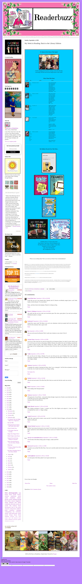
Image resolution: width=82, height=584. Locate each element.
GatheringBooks (31, 455)
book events (12, 494)
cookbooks (8, 504)
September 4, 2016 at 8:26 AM (43, 298)
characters (7, 508)
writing (11, 508)
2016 (8, 409)
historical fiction (17, 518)
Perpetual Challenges (47, 36)
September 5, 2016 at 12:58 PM (50, 437)
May (9, 461)
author (40, 80)
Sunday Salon (29, 264)
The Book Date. (39, 282)
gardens (19, 519)
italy (14, 511)
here (39, 410)
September (10, 417)
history (14, 508)
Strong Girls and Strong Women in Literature (13, 438)
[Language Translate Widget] (11, 262)
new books (18, 502)
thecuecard (30, 446)
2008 (8, 487)
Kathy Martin (31, 406)
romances (7, 516)
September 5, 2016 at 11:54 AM (42, 426)
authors (19, 498)
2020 (8, 400)
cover (27, 80)
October (10, 415)
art (20, 504)
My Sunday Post (31, 372)
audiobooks (10, 519)
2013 (8, 476)
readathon (12, 498)
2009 (8, 484)
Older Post (74, 483)
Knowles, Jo (34, 105)
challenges (18, 510)
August (9, 454)
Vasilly (29, 354)
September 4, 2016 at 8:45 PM (39, 365)
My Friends (10, 314)
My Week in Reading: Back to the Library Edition (14, 451)
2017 (8, 407)
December (10, 411)
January (9, 469)
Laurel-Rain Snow (32, 298)
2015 (8, 472)
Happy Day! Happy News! (13, 433)
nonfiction (13, 496)
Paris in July (14, 507)
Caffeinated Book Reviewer (39, 271)
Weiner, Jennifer (35, 93)
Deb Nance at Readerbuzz (12, 128)
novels (17, 504)
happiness (18, 501)
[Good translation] (3, 564)
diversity (13, 504)
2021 (8, 398)
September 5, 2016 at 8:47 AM (38, 416)
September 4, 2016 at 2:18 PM (36, 331)
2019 (8, 402)
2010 (8, 482)
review (52, 80)
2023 (8, 394)
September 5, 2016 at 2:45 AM (38, 378)
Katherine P (30, 321)
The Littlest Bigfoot (30, 94)
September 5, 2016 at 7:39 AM (39, 395)
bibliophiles (7, 521)
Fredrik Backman (11, 315)
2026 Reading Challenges (57, 36)
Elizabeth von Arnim (11, 338)
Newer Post (27, 483)
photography (13, 493)
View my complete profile (10, 141)
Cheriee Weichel (31, 426)
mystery (12, 521)
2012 (8, 478)
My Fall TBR (10, 422)
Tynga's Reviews (37, 277)
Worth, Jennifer (35, 131)
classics (13, 501)
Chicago (11, 515)
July (9, 456)
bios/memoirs (8, 507)
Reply (29, 307)
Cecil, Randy (34, 117)
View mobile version (50, 485)
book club (11, 518)
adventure (12, 516)
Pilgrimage (10, 445)
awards (6, 515)
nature (6, 502)
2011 (8, 480)
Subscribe (13, 152)
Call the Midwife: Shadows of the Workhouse (30, 136)
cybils (6, 498)
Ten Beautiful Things (12, 298)
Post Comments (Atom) (36, 489)
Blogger (55, 554)
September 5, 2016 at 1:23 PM (39, 446)
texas (10, 521)
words (6, 505)
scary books (18, 516)
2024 (8, 392)
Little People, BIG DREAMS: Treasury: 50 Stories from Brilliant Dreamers (15, 320)
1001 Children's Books (15, 505)
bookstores (12, 510)
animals (6, 513)
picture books (8, 499)
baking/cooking (17, 499)
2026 (8, 388)
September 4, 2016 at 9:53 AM (43, 311)
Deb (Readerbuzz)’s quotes (12, 192)
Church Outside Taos (12, 428)
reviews (7, 496)
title (30, 80)
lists (6, 493)
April (9, 463)
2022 (8, 396)
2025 (8, 390)
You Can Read (11, 290)
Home (5, 36)
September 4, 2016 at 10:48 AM (40, 321)
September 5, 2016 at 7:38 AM (37, 386)
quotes (19, 513)
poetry (19, 507)
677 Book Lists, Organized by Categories (27, 36)
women (6, 519)
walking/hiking (8, 511)
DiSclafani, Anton (35, 82)
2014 (8, 474)
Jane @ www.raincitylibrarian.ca (35, 437)
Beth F (29, 386)
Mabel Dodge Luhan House (14, 436)
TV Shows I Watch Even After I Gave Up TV (14, 447)
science (6, 518)
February (10, 467)
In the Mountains (11, 337)
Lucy (30, 117)
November (10, 413)
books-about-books (13, 513)
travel (19, 496)
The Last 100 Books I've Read (13, 36)
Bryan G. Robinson (32, 311)
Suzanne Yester (31, 339)
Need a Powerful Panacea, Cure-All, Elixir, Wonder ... (14, 442)
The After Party (30, 83)
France (19, 494)
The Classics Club (39, 36)
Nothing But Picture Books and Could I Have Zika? (14, 425)
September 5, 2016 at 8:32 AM (41, 406)
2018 (8, 405)
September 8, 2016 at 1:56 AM (42, 455)
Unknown (30, 365)
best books (8, 501)
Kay (28, 331)
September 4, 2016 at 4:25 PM (41, 339)
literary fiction (17, 515)
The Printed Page (37, 273)
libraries (29, 290)
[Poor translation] (7, 564)
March (9, 465)
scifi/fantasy (18, 511)
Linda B (29, 416)
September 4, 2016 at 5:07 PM (37, 354)
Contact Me (65, 36)
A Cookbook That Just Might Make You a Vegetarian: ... (14, 420)
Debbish (29, 378)
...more (54, 91)
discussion (15, 519)
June (9, 458)
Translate (13, 263)
